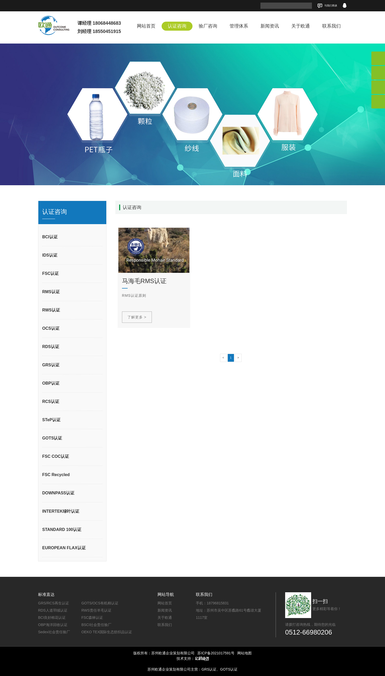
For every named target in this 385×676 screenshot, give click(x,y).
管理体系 (239, 26)
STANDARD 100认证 (61, 529)
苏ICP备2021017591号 (215, 653)
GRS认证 (50, 365)
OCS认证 (50, 328)
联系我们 (331, 26)
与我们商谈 (327, 6)
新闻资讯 (269, 26)
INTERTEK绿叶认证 (60, 511)
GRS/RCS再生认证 (53, 603)
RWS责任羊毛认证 (96, 610)
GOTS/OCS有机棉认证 (99, 603)
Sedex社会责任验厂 (54, 632)
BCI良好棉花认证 (52, 617)
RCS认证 (50, 401)
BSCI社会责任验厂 (96, 625)
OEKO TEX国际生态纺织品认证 (106, 632)
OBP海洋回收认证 (52, 625)
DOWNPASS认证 (58, 493)
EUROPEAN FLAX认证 (64, 548)
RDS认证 (50, 346)
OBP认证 (50, 383)
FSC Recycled (56, 474)
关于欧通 (300, 26)
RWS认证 (51, 310)
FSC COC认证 (55, 456)
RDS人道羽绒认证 (52, 610)
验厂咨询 (208, 26)
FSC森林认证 (92, 617)
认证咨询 (177, 26)
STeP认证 (51, 420)
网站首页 (146, 26)
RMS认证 (51, 292)
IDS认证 (49, 255)
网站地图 (244, 653)
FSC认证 (50, 273)
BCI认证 (50, 237)
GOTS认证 (52, 438)
